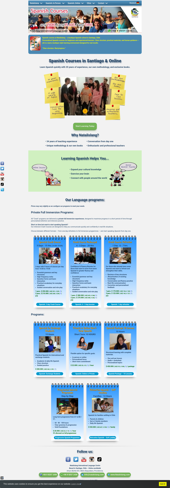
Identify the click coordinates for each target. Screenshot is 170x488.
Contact (102, 3)
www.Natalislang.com (118, 475)
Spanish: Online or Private (85, 374)
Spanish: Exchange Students (49, 374)
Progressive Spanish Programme (67, 438)
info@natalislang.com (92, 475)
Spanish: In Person (55, 3)
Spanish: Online (75, 3)
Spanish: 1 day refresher (120, 304)
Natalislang (36, 3)
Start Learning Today (85, 126)
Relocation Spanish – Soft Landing (102, 438)
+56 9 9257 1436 (48, 475)
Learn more (76, 484)
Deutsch (135, 3)
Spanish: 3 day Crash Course (49, 304)
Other (90, 3)
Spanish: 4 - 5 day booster (85, 304)
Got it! (162, 484)
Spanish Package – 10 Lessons (120, 374)
